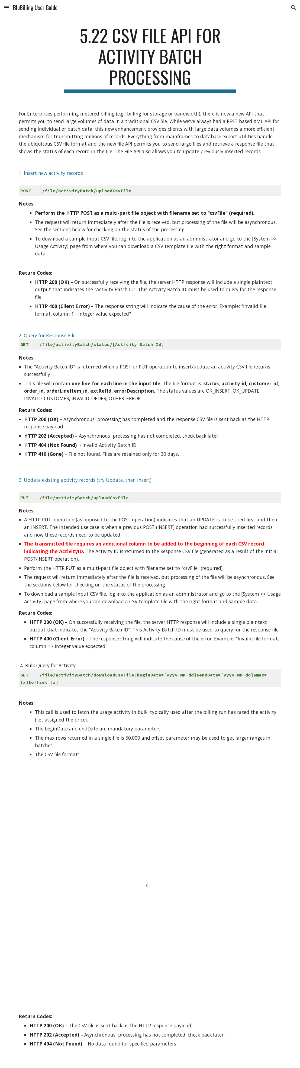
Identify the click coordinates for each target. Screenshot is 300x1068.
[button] (6, 7)
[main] (150, 59)
